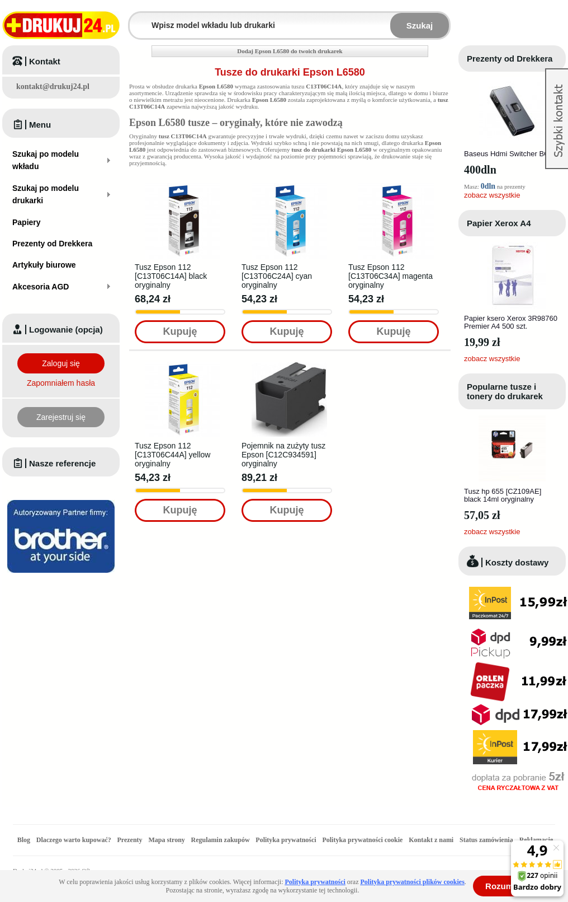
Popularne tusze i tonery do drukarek (505, 391)
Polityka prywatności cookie (362, 840)
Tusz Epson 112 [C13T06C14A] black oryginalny (171, 276)
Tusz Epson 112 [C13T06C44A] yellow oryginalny (172, 454)
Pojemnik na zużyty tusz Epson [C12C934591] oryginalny (283, 454)
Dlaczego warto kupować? (73, 840)
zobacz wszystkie (492, 195)
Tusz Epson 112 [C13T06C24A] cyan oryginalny (277, 276)
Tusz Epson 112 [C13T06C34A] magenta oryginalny (390, 276)
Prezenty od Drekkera (509, 58)
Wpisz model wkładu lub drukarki (136, 19)
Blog (23, 840)
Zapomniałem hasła (61, 382)
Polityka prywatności (285, 840)
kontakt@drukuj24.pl (52, 86)
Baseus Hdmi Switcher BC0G (511, 153)
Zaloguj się (61, 363)
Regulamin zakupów (220, 840)
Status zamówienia (487, 840)
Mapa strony (166, 840)
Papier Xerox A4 (499, 223)
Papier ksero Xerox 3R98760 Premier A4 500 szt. (510, 322)
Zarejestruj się (61, 417)
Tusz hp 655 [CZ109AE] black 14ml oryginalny (502, 495)
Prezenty (130, 840)
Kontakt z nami (431, 840)
